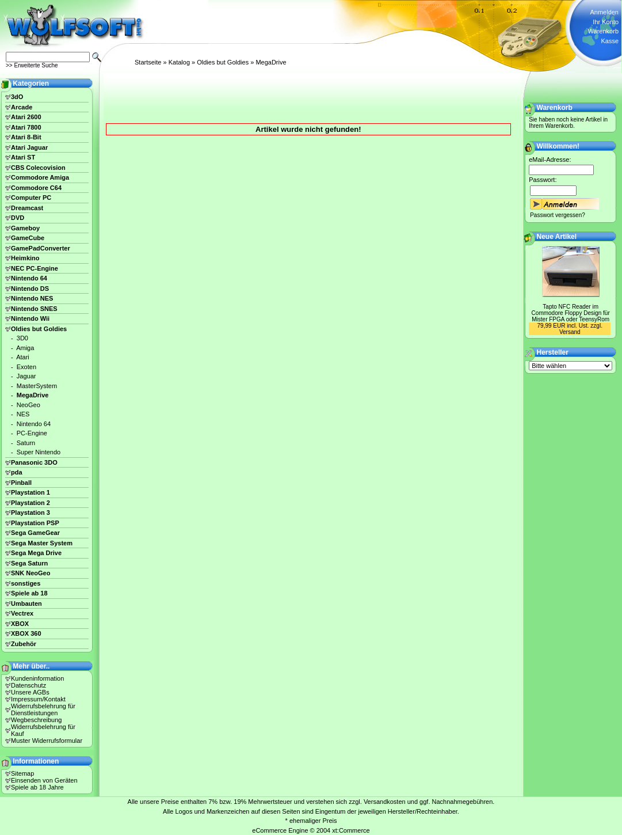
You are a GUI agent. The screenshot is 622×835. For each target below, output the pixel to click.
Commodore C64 (36, 187)
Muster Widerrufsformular (46, 740)
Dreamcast (27, 207)
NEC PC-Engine (34, 268)
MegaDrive (270, 62)
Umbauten (26, 603)
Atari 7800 (26, 127)
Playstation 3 (30, 512)
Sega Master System (41, 543)
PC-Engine (32, 433)
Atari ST (23, 157)
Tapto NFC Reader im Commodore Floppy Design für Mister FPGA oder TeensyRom (571, 312)
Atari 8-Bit (26, 137)
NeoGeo (28, 404)
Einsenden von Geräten (44, 780)
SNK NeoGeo (30, 573)
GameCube (27, 237)
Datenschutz (28, 685)
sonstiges (25, 583)
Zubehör (23, 643)
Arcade (21, 107)
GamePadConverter (40, 248)
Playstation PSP (35, 522)
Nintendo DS (30, 288)
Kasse (610, 40)
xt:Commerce (350, 830)
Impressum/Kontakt (38, 699)
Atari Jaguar (29, 147)
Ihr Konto (606, 21)
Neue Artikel (557, 237)
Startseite (148, 62)
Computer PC (31, 197)
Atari (22, 357)
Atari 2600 (26, 116)
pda (16, 472)
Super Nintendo (38, 452)
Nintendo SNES (34, 308)
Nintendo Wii (30, 318)
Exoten (26, 366)
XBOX (20, 623)
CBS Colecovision (38, 167)
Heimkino (25, 258)
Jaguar (26, 376)
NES (23, 414)
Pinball (21, 482)
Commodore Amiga (40, 177)
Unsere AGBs (30, 692)
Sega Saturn (29, 563)
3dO (17, 96)
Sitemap (22, 773)
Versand (570, 332)
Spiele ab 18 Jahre (37, 787)
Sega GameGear (35, 532)
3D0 (22, 338)
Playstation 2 (30, 502)
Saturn (26, 442)
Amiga (25, 347)
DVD (17, 217)
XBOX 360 (26, 633)
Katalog (179, 62)
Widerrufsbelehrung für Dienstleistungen (43, 709)
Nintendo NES (32, 298)
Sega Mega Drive (36, 552)
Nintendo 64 (29, 278)
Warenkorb (603, 31)
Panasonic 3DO (34, 462)
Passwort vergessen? (557, 215)
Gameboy (25, 228)
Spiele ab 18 (29, 593)
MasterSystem (37, 385)
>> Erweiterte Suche (32, 65)
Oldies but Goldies (223, 62)
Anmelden (604, 12)
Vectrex (22, 613)
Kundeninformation (37, 678)
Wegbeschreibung (36, 719)
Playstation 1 (30, 492)
